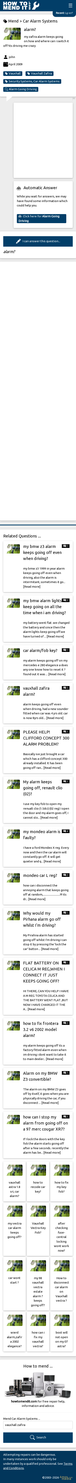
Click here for (38, 218)
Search (38, 1437)
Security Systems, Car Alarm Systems (32, 81)
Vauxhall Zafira (39, 73)
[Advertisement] (38, 140)
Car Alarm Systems (40, 21)
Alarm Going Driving (21, 89)
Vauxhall (13, 73)
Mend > (13, 21)
